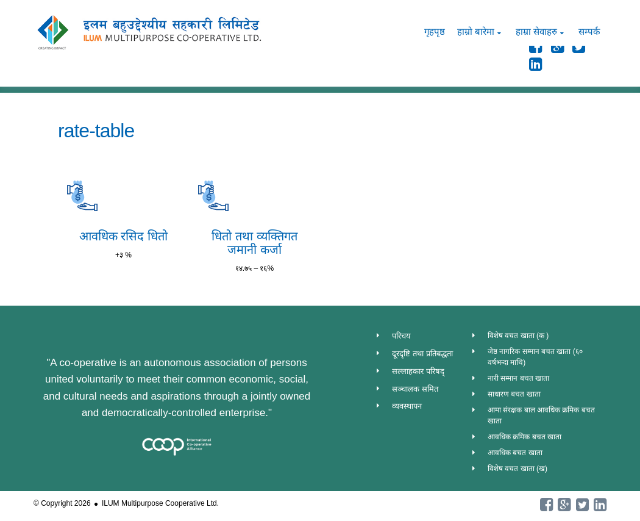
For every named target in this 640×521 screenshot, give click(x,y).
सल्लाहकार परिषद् (418, 371)
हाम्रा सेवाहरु (536, 31)
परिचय (401, 335)
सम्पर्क (589, 31)
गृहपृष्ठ (434, 31)
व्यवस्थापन (407, 406)
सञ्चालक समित (415, 388)
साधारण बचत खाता (514, 394)
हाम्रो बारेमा (475, 31)
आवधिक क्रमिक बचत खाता (524, 437)
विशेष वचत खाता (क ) (518, 335)
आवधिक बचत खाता (515, 452)
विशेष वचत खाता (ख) (517, 468)
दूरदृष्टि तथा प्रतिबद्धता (422, 353)
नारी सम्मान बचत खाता (518, 378)
